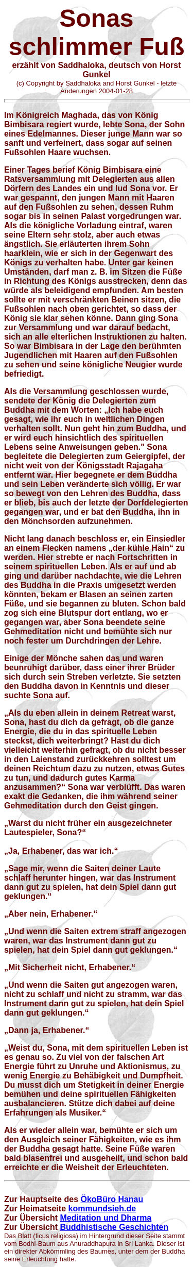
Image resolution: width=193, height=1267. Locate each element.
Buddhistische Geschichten (114, 1227)
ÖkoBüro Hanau (111, 1199)
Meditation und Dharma (105, 1217)
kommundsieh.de (102, 1208)
